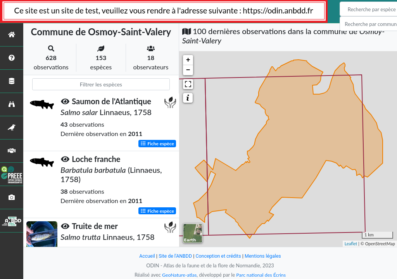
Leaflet (351, 243)
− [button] (188, 70)
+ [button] (188, 60)
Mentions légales (264, 256)
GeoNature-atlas (178, 275)
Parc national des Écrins (261, 275)
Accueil (145, 256)
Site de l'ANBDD (174, 256)
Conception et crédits (218, 256)
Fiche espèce (157, 143)
